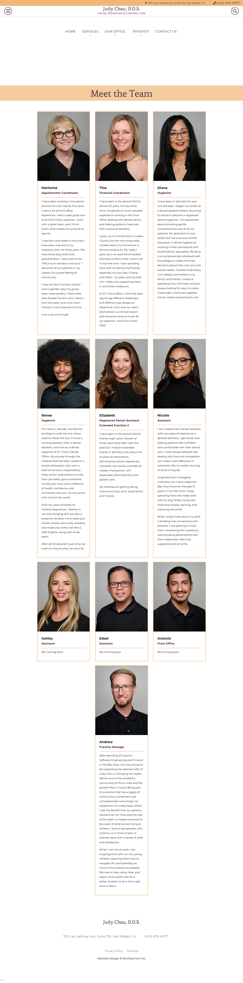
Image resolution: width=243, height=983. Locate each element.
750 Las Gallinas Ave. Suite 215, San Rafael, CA (175, 3)
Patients (141, 31)
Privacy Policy (114, 951)
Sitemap (132, 951)
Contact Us (166, 31)
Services (90, 31)
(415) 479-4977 (226, 3)
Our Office (115, 31)
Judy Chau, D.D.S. (121, 13)
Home (70, 31)
